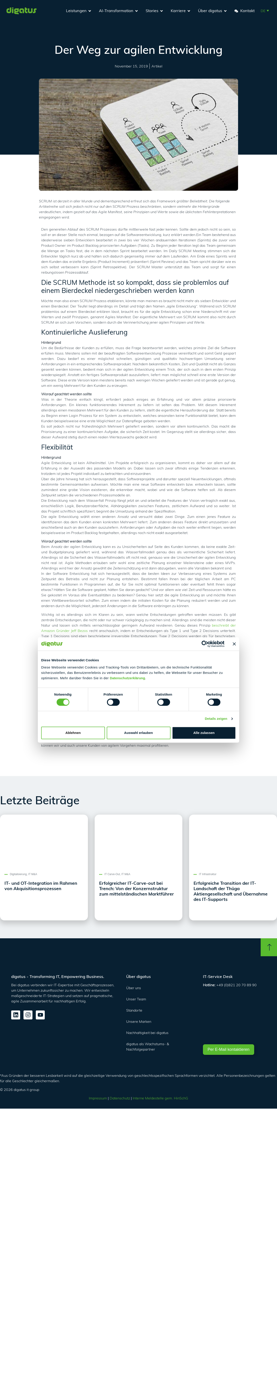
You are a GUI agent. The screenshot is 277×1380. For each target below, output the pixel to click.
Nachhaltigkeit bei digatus (147, 1032)
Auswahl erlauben (138, 733)
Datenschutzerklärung (127, 678)
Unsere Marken (138, 1021)
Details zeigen (216, 719)
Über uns (133, 988)
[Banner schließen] (234, 643)
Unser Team (136, 999)
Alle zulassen (204, 733)
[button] (264, 10)
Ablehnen (73, 733)
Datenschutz (120, 1098)
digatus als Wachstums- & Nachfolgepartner (147, 1046)
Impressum (98, 1098)
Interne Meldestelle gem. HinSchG (160, 1098)
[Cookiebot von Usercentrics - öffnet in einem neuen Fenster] (204, 643)
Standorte (134, 1010)
